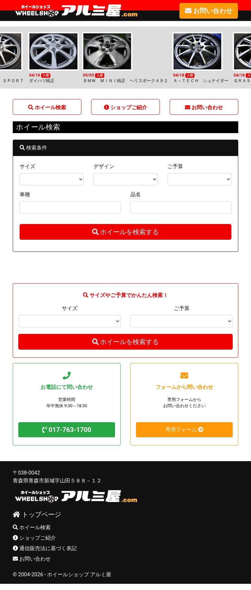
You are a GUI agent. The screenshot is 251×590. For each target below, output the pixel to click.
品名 (135, 194)
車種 (25, 194)
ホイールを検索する (125, 231)
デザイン (103, 166)
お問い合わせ (32, 558)
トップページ (37, 514)
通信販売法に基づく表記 (45, 548)
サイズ (27, 166)
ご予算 (175, 166)
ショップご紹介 (34, 537)
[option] (125, 57)
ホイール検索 (32, 527)
